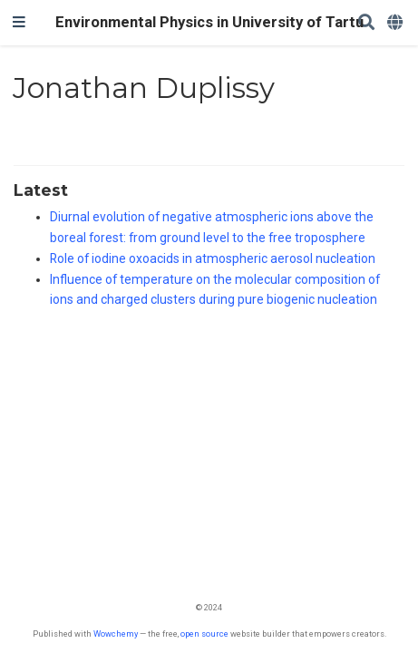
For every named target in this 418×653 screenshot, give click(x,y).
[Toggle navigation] (19, 23)
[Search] (366, 23)
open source (204, 633)
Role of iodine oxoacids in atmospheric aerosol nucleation (212, 258)
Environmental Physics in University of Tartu (209, 22)
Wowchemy (115, 633)
